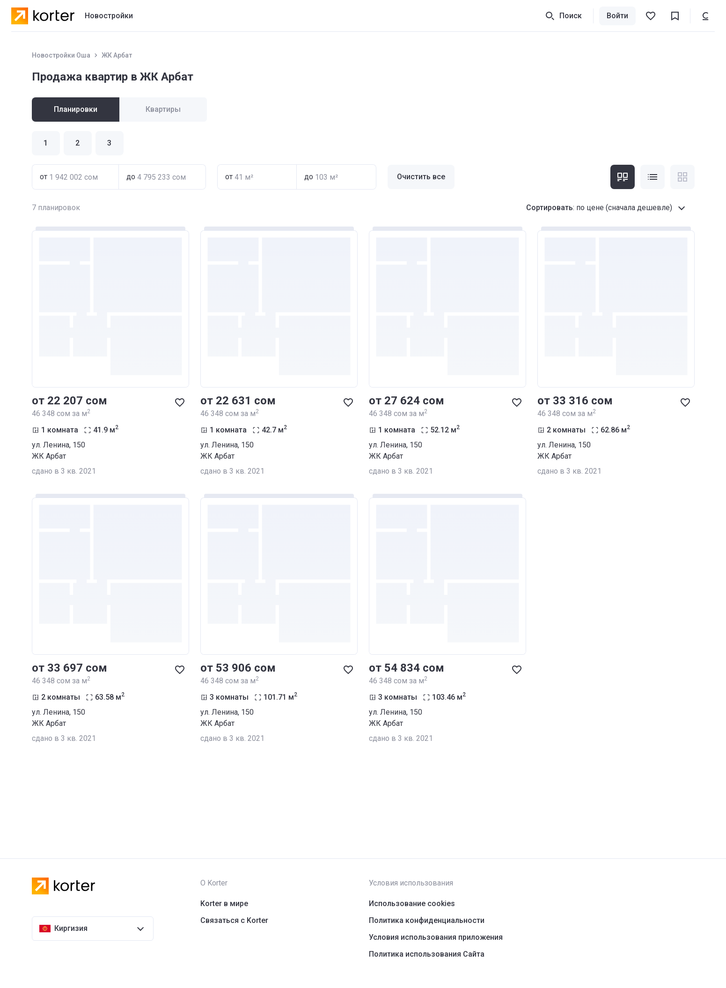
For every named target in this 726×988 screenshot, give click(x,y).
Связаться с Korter (234, 920)
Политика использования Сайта (426, 954)
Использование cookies (412, 903)
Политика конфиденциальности (426, 920)
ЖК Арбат (117, 55)
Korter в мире (224, 903)
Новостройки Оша (61, 55)
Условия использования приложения (436, 937)
